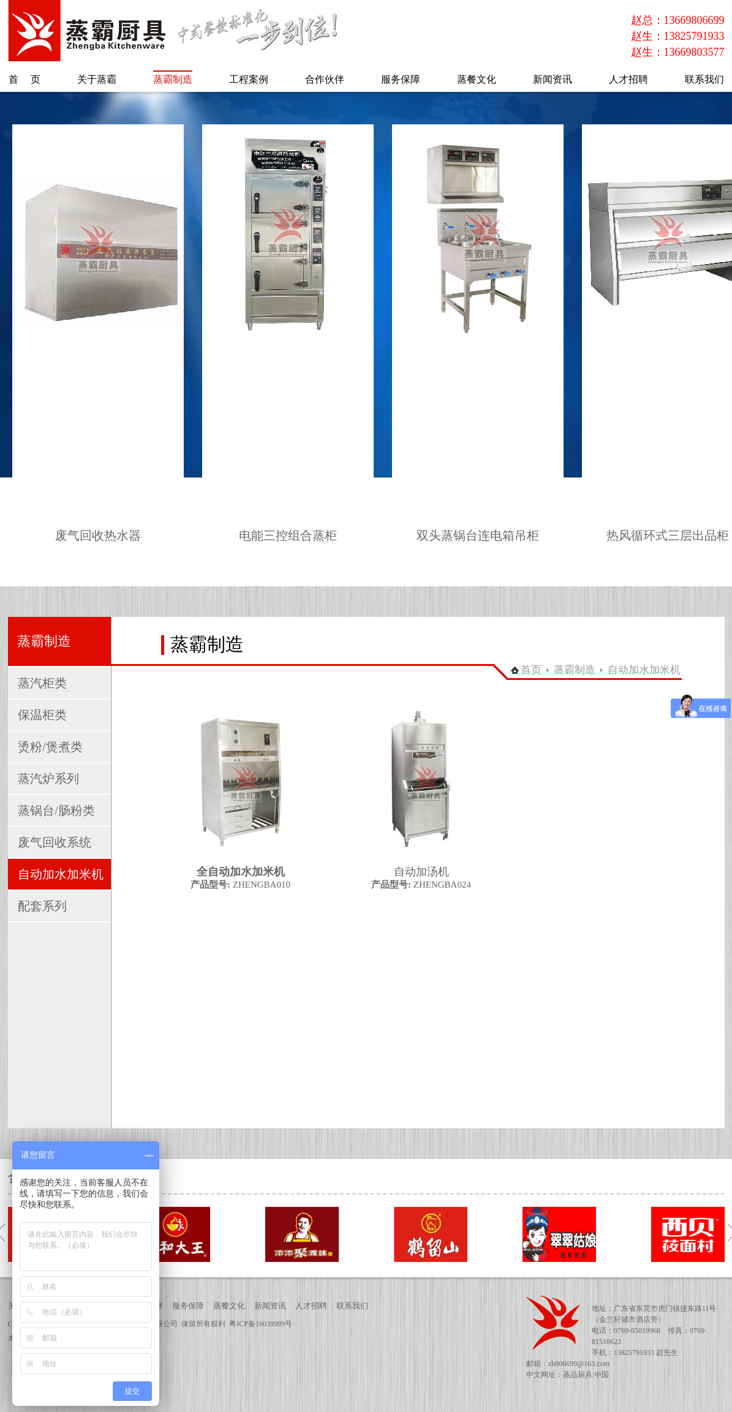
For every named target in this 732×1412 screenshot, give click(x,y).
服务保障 (188, 1305)
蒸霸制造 (574, 670)
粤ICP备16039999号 (260, 1324)
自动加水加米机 (644, 670)
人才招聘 (311, 1305)
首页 (531, 670)
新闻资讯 (270, 1305)
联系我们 (352, 1305)
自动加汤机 (421, 872)
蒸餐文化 (229, 1305)
